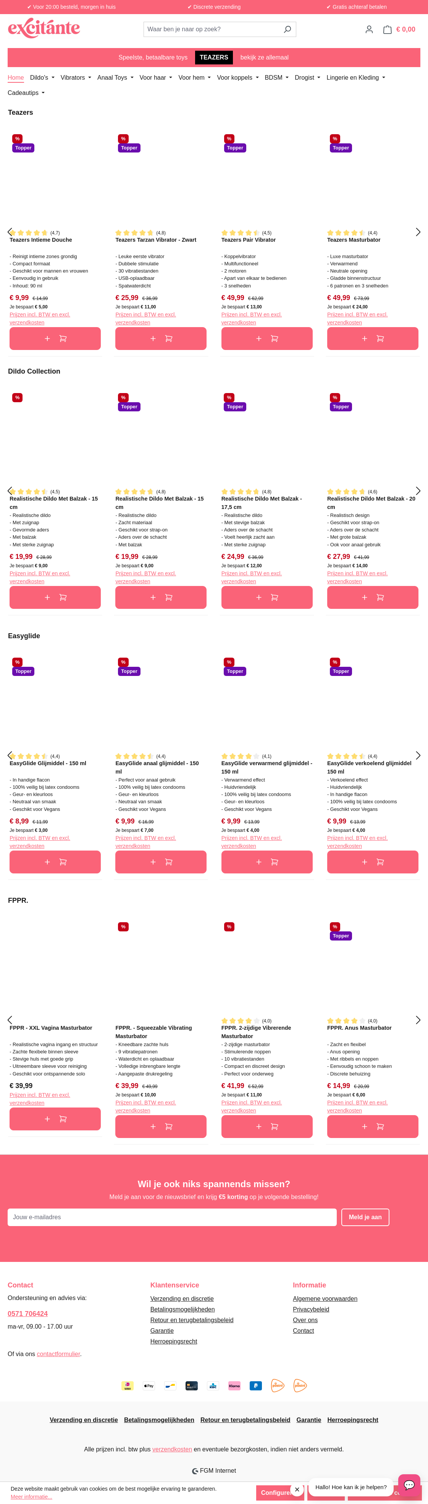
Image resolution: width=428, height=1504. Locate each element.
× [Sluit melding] (297, 1489)
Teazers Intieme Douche (41, 240)
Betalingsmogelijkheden (182, 1309)
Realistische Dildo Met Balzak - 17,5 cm (261, 503)
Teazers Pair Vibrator (248, 240)
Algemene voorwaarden (325, 1298)
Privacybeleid (311, 1309)
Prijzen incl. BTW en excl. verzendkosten (40, 318)
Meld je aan (365, 1217)
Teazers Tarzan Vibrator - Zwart (155, 240)
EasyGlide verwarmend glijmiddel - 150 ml (266, 767)
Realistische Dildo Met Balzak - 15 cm (54, 503)
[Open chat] (409, 1485)
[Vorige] (9, 232)
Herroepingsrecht (173, 1341)
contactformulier (58, 1354)
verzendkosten (172, 1449)
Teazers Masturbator (354, 240)
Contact (303, 1330)
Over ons (305, 1320)
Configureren (280, 1493)
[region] (214, 232)
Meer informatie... (31, 1497)
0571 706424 (28, 1314)
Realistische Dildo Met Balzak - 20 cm (371, 503)
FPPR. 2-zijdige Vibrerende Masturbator (256, 1032)
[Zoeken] (287, 29)
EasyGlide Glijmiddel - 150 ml (48, 763)
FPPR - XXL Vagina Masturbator (51, 1028)
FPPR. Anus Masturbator (359, 1028)
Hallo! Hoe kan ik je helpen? (351, 1487)
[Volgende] (418, 232)
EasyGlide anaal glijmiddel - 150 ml (157, 767)
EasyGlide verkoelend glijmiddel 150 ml (369, 767)
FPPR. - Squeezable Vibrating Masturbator (153, 1032)
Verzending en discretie (182, 1298)
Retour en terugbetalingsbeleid (192, 1320)
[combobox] (211, 29)
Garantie (162, 1330)
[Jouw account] (369, 29)
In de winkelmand (55, 338)
